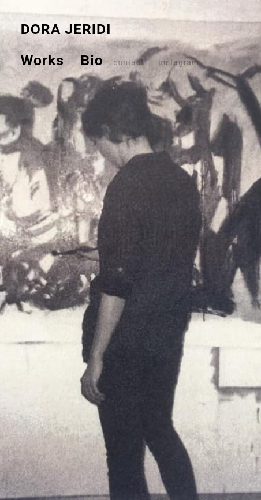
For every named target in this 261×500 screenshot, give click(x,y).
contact (128, 62)
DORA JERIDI (66, 29)
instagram (177, 62)
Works (42, 60)
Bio (83, 60)
